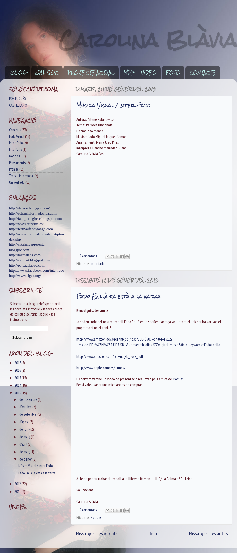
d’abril (23, 444)
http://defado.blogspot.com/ (29, 208)
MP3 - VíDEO (140, 72)
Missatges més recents (96, 533)
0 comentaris (88, 255)
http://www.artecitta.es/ (26, 224)
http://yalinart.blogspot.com (29, 260)
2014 (18, 385)
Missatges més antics (208, 533)
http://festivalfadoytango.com (31, 229)
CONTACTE (202, 72)
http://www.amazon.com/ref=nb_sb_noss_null (109, 356)
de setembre (28, 414)
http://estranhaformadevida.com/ (33, 213)
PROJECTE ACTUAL (91, 72)
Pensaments (17, 162)
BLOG (18, 72)
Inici (153, 533)
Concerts (15, 129)
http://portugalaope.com (27, 265)
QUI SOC (46, 72)
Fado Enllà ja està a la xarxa (118, 296)
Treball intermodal (21, 175)
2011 (18, 491)
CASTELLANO (18, 105)
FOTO (173, 72)
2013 (18, 392)
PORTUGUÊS (17, 98)
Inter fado (97, 263)
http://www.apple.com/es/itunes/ (100, 367)
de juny (24, 429)
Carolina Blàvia (148, 40)
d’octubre (25, 406)
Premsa (14, 169)
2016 (18, 370)
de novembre (28, 399)
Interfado (15, 149)
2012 (18, 483)
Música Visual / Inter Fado (113, 105)
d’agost (24, 421)
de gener (26, 459)
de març (25, 451)
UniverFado (16, 182)
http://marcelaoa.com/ (25, 255)
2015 (18, 377)
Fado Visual (16, 136)
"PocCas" (178, 378)
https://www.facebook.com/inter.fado (36, 270)
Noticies (96, 517)
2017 (18, 362)
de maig (25, 436)
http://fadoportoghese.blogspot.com (35, 219)
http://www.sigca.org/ (25, 276)
